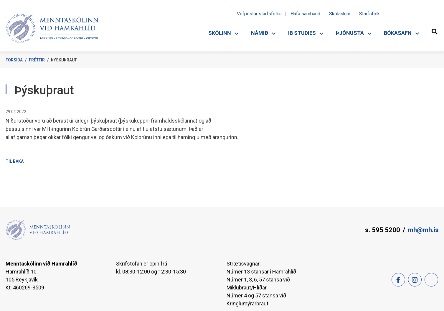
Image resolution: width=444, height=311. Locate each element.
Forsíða (14, 60)
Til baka (15, 161)
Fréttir (37, 60)
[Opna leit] (434, 30)
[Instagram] (415, 279)
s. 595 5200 (382, 230)
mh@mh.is (423, 230)
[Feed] (431, 279)
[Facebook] (398, 279)
